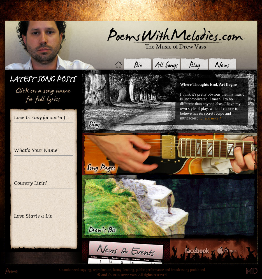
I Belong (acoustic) (34, 248)
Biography (137, 63)
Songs (166, 63)
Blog (194, 63)
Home (118, 64)
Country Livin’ (30, 183)
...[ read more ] (209, 118)
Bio (169, 206)
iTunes (227, 251)
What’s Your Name (35, 150)
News (222, 63)
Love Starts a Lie (33, 216)
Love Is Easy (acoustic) (39, 117)
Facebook (197, 251)
